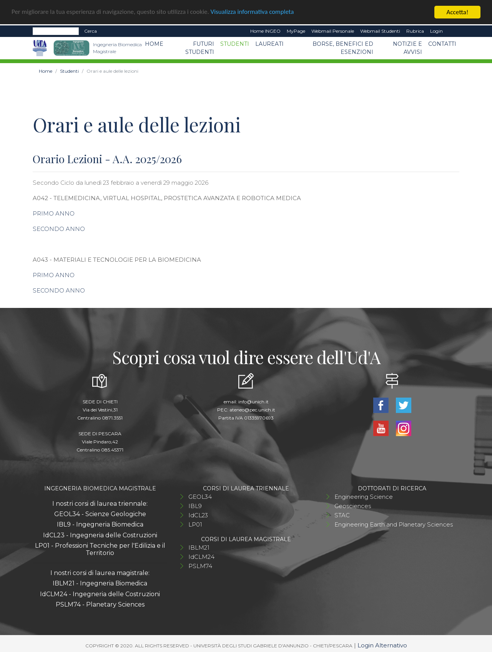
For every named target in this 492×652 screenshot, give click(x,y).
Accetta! (458, 12)
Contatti (442, 43)
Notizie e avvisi (407, 47)
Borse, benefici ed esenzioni (342, 47)
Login (436, 30)
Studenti (234, 43)
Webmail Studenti (380, 30)
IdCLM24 (201, 556)
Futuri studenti (199, 47)
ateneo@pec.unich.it (252, 409)
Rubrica (415, 30)
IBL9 (195, 505)
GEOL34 (200, 496)
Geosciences (352, 505)
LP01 (195, 524)
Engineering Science (363, 496)
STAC (342, 514)
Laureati (269, 43)
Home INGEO (265, 30)
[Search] (56, 31)
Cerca (90, 30)
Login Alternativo (382, 645)
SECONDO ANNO (59, 228)
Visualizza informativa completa (253, 12)
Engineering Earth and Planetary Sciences (393, 524)
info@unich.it (253, 401)
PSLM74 (200, 565)
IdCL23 (198, 514)
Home (154, 43)
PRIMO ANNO (54, 213)
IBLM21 (198, 547)
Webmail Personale (332, 30)
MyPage (296, 30)
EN (452, 31)
